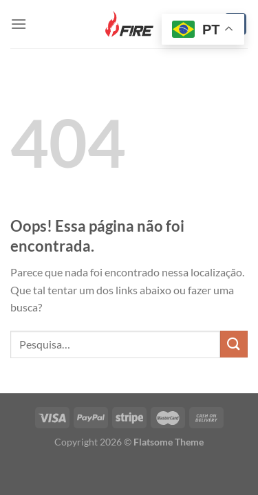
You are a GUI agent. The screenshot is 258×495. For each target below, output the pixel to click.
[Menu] (18, 24)
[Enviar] (234, 344)
